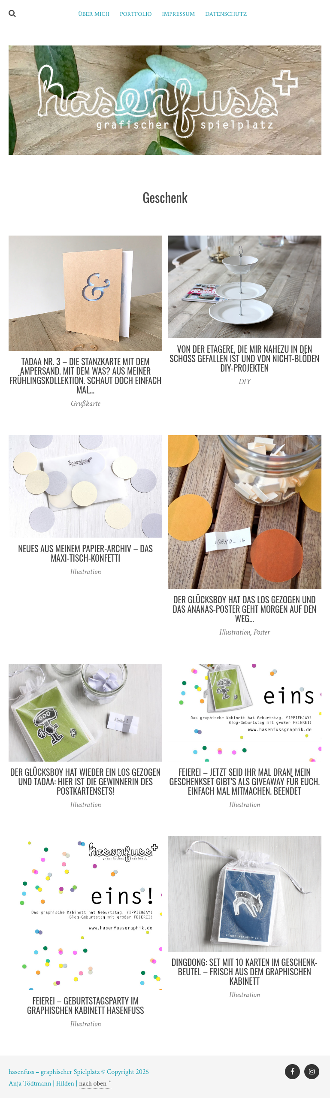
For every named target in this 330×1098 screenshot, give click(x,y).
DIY (245, 382)
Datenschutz (226, 14)
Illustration (85, 572)
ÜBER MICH (93, 14)
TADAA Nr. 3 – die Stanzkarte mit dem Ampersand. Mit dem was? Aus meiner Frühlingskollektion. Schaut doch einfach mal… (85, 375)
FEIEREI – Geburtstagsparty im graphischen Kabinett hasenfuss (85, 1005)
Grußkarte (85, 403)
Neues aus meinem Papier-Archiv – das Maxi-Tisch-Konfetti (85, 553)
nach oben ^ (95, 1083)
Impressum (178, 14)
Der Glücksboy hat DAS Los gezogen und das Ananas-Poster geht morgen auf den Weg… (244, 609)
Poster (262, 632)
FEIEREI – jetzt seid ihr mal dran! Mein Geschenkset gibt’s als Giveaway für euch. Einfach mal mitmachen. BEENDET (245, 781)
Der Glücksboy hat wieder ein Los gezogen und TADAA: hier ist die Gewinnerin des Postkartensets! (85, 781)
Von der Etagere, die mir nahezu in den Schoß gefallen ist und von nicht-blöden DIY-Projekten (244, 358)
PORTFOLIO (135, 14)
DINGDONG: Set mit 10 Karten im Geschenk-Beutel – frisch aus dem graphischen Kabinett (245, 971)
